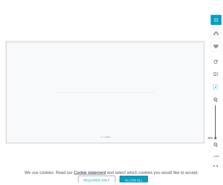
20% (215, 138)
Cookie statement (90, 176)
